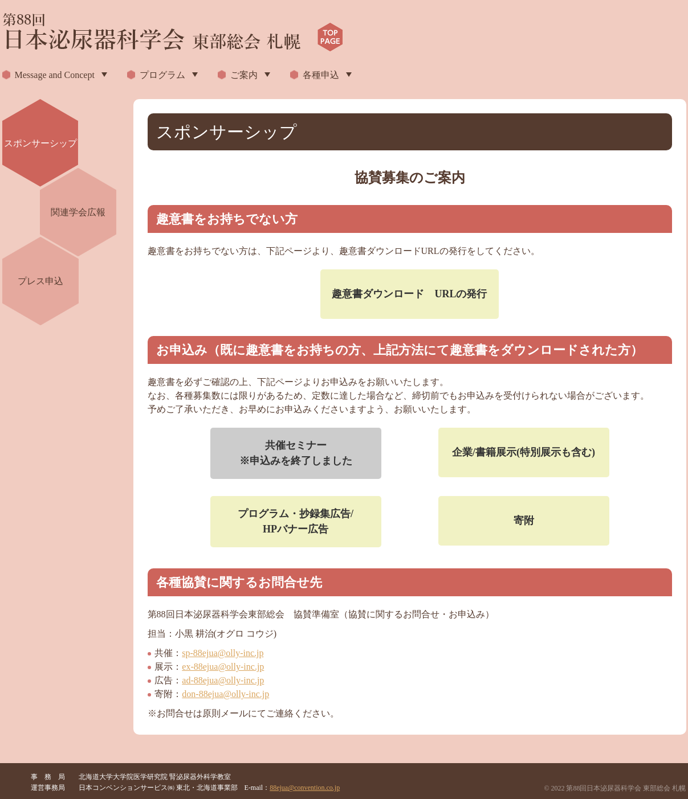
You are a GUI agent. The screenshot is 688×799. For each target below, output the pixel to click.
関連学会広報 (78, 212)
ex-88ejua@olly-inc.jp (223, 666)
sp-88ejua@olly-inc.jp (222, 653)
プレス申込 (40, 281)
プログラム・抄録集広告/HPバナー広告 (295, 521)
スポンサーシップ (40, 143)
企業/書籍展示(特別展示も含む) (523, 452)
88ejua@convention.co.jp (305, 788)
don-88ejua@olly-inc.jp (225, 694)
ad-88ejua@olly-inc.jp (223, 680)
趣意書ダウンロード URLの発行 (409, 294)
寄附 (524, 520)
